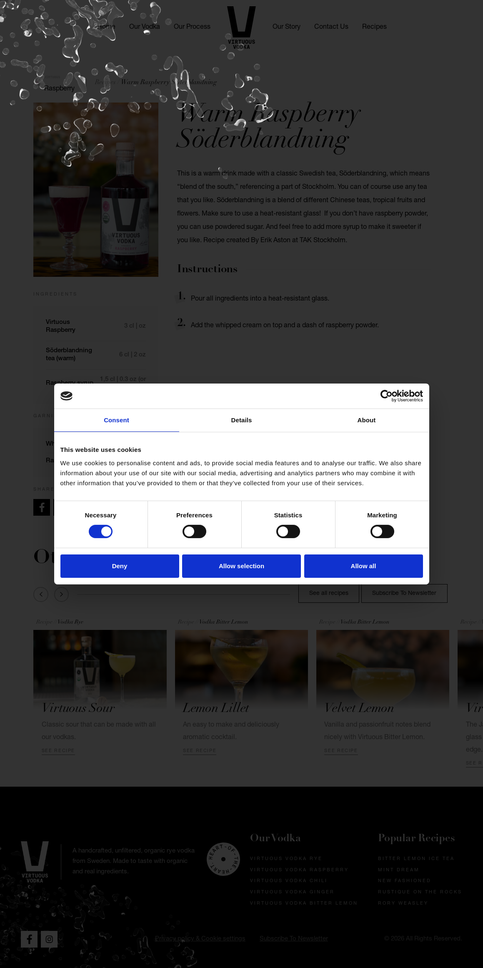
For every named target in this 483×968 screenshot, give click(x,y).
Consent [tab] (116, 420)
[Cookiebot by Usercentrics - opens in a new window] (386, 396)
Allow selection (241, 565)
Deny (120, 565)
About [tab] (367, 420)
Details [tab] (241, 420)
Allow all (363, 565)
